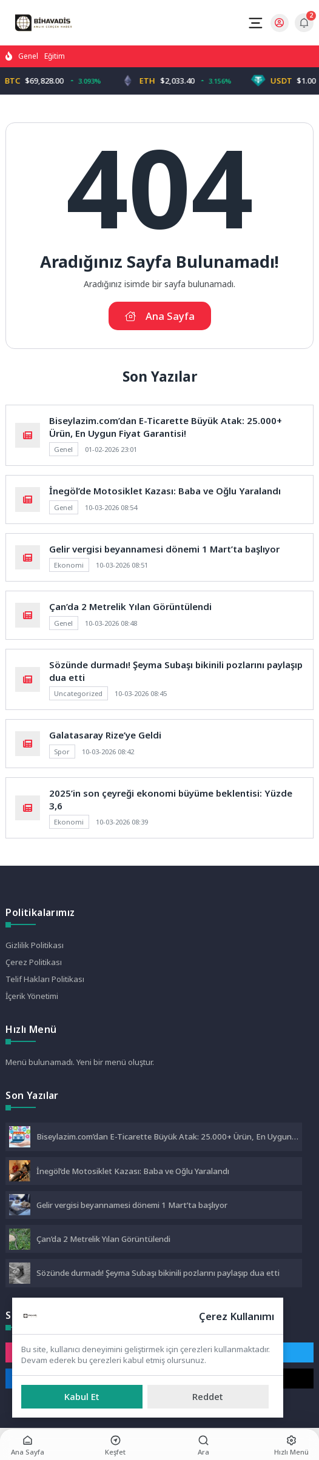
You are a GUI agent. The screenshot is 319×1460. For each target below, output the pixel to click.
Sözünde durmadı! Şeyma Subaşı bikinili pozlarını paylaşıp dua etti (158, 1272)
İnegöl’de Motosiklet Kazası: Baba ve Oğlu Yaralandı (165, 491)
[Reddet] (208, 1397)
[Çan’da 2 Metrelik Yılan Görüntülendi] (19, 1240)
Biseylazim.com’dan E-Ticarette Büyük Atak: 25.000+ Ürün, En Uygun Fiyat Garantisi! (165, 426)
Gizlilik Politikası (34, 945)
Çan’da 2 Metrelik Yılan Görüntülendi (130, 606)
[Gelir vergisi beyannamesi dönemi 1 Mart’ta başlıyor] (19, 1206)
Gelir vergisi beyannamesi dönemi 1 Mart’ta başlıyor (164, 549)
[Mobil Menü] (255, 23)
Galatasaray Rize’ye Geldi (105, 735)
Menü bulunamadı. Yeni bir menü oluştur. (79, 1062)
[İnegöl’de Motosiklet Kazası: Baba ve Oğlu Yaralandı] (19, 1172)
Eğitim (54, 56)
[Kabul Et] (82, 1397)
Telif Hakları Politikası (44, 979)
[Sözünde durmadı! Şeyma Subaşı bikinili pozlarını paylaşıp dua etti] (19, 1274)
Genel (28, 56)
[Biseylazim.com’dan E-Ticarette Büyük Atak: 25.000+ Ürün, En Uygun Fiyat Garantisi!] (19, 1138)
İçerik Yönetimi (31, 995)
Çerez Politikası (33, 962)
